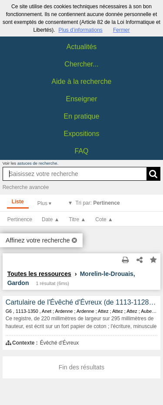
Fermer (121, 30)
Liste (18, 202)
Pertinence (19, 219)
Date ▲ (51, 219)
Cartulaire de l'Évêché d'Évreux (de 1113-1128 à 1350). (82, 302)
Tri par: (98, 203)
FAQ (81, 151)
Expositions (82, 133)
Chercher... (81, 64)
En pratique (82, 116)
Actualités (81, 46)
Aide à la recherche (82, 81)
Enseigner (81, 99)
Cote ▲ (104, 219)
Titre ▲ (77, 219)
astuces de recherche (37, 163)
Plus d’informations (80, 30)
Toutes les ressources (39, 273)
